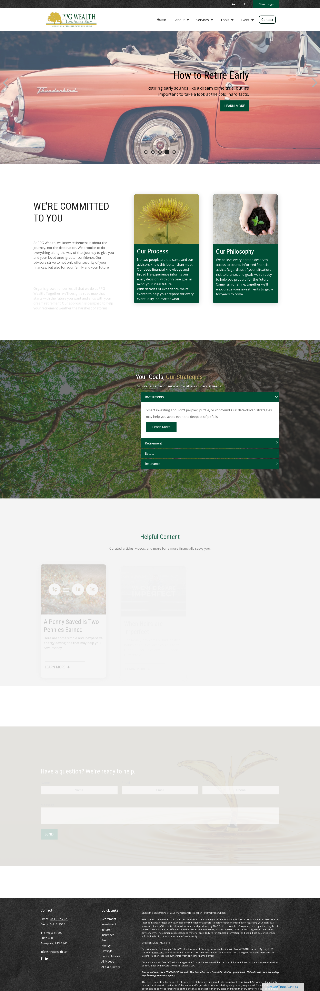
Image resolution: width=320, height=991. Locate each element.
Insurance (152, 469)
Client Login (266, 4)
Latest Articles (110, 956)
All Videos (107, 961)
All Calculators (110, 967)
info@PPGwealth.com (55, 952)
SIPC (161, 952)
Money (106, 945)
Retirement (153, 449)
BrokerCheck (218, 912)
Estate (149, 459)
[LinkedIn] (233, 4)
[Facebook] (244, 4)
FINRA (155, 952)
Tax (103, 940)
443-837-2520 (59, 919)
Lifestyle (106, 951)
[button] (161, 19)
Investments (154, 402)
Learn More (161, 432)
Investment (108, 924)
